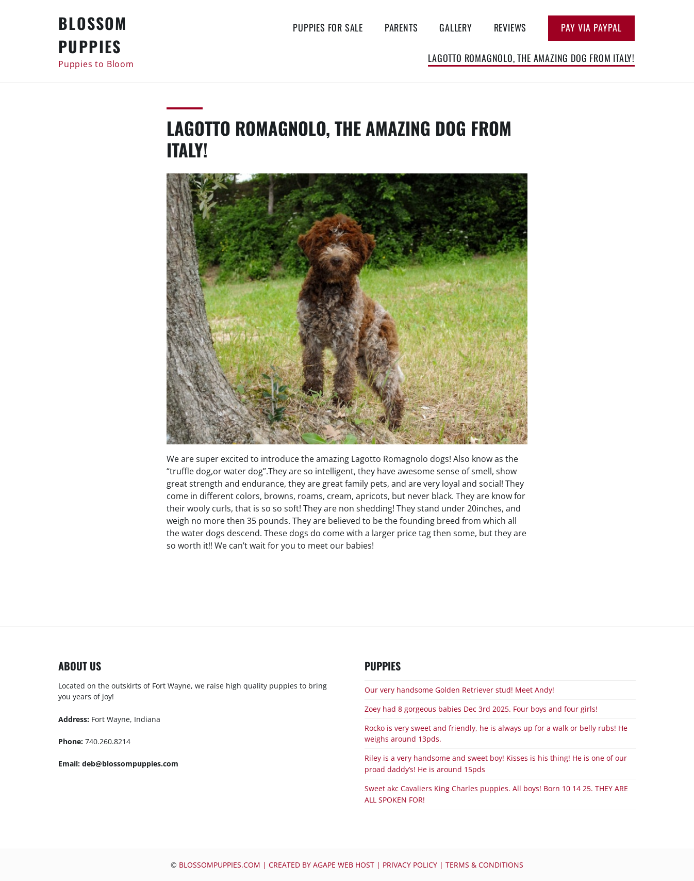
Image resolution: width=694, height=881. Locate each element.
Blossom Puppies (92, 34)
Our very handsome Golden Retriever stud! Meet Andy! (459, 690)
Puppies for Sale (328, 27)
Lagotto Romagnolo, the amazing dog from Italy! (531, 58)
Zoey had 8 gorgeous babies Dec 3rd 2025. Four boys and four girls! (481, 709)
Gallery (455, 27)
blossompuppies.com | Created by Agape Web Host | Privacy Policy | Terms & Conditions (351, 865)
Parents (401, 27)
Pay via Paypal (591, 27)
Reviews (510, 27)
